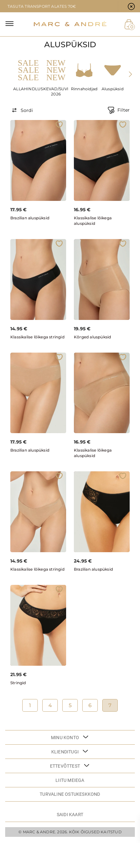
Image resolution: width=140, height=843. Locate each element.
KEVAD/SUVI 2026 (56, 91)
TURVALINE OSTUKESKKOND (70, 794)
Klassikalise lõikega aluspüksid (93, 220)
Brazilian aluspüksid (29, 217)
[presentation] (130, 74)
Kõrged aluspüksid (92, 336)
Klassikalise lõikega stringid (37, 336)
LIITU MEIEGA (69, 780)
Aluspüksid (113, 88)
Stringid (18, 682)
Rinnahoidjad (84, 88)
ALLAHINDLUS (27, 88)
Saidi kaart (70, 814)
